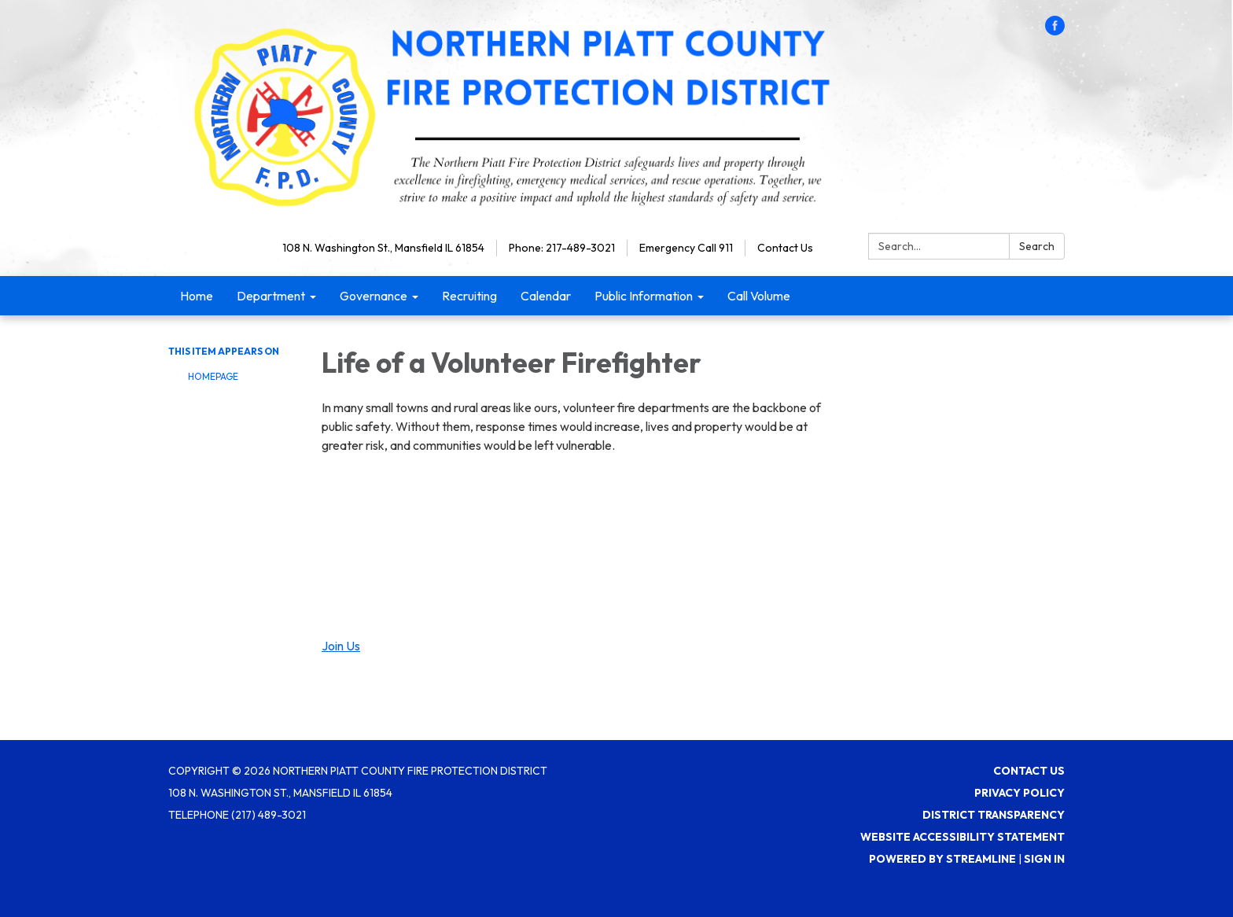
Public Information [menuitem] (643, 296)
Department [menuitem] (271, 296)
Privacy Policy (1019, 793)
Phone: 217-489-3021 (562, 248)
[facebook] (1055, 31)
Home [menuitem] (196, 296)
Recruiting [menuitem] (469, 296)
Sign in (1044, 859)
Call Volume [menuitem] (758, 296)
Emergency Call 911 (686, 248)
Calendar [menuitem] (546, 296)
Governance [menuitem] (373, 296)
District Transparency (993, 815)
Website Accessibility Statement (962, 837)
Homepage (213, 376)
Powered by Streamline (942, 859)
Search (1036, 246)
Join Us (341, 646)
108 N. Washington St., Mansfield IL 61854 (383, 248)
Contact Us (785, 248)
